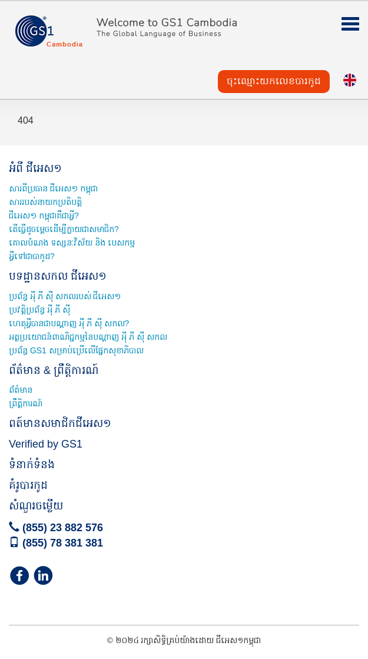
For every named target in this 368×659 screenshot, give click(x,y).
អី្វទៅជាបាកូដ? (32, 256)
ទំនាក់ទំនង (32, 465)
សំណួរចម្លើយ (36, 506)
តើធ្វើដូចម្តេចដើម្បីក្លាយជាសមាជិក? (64, 229)
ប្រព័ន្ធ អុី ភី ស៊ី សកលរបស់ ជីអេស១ (65, 296)
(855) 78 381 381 (56, 543)
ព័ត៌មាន (20, 390)
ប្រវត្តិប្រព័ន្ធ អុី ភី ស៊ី (39, 309)
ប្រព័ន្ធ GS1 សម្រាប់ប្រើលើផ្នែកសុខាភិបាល (76, 350)
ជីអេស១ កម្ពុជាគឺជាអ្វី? (44, 215)
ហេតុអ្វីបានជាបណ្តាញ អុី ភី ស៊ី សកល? (69, 323)
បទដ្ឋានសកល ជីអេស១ (58, 276)
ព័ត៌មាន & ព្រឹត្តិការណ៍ (53, 370)
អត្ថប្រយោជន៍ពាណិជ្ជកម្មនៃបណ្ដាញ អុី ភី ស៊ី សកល (88, 337)
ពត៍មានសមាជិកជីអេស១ (60, 423)
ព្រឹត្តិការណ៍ (25, 403)
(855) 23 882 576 (56, 528)
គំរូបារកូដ (28, 485)
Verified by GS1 (45, 444)
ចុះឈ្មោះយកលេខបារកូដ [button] (274, 81)
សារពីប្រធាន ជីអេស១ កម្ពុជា (53, 188)
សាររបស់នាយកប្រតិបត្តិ (45, 202)
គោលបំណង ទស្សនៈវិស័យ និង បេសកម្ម (72, 242)
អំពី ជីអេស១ (35, 168)
